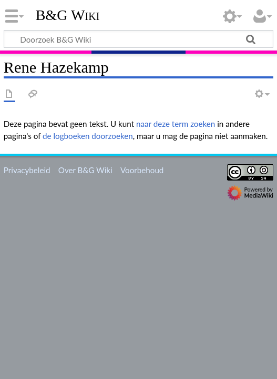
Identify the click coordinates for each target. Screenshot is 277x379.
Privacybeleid (27, 170)
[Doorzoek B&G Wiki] (138, 39)
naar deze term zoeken (175, 123)
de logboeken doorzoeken (88, 136)
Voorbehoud (141, 170)
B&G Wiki (68, 15)
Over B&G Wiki (85, 170)
